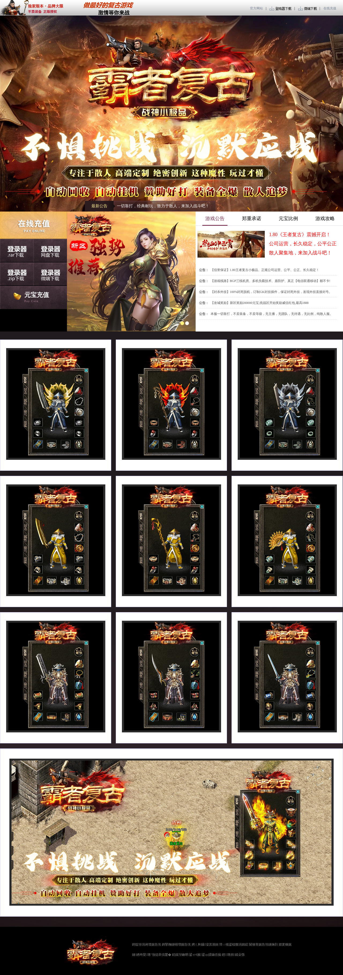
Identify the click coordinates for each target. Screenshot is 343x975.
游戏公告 (215, 218)
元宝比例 (288, 218)
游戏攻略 (325, 218)
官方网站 (257, 8)
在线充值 (329, 8)
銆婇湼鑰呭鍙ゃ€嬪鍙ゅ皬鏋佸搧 (196, 955)
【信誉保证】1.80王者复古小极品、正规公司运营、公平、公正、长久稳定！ (265, 270)
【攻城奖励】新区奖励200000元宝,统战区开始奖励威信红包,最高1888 (260, 303)
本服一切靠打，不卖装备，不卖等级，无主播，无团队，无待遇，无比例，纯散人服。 (272, 314)
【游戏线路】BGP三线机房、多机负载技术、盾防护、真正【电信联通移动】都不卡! (270, 281)
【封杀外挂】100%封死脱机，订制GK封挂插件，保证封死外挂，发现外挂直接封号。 (271, 292)
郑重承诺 (251, 218)
